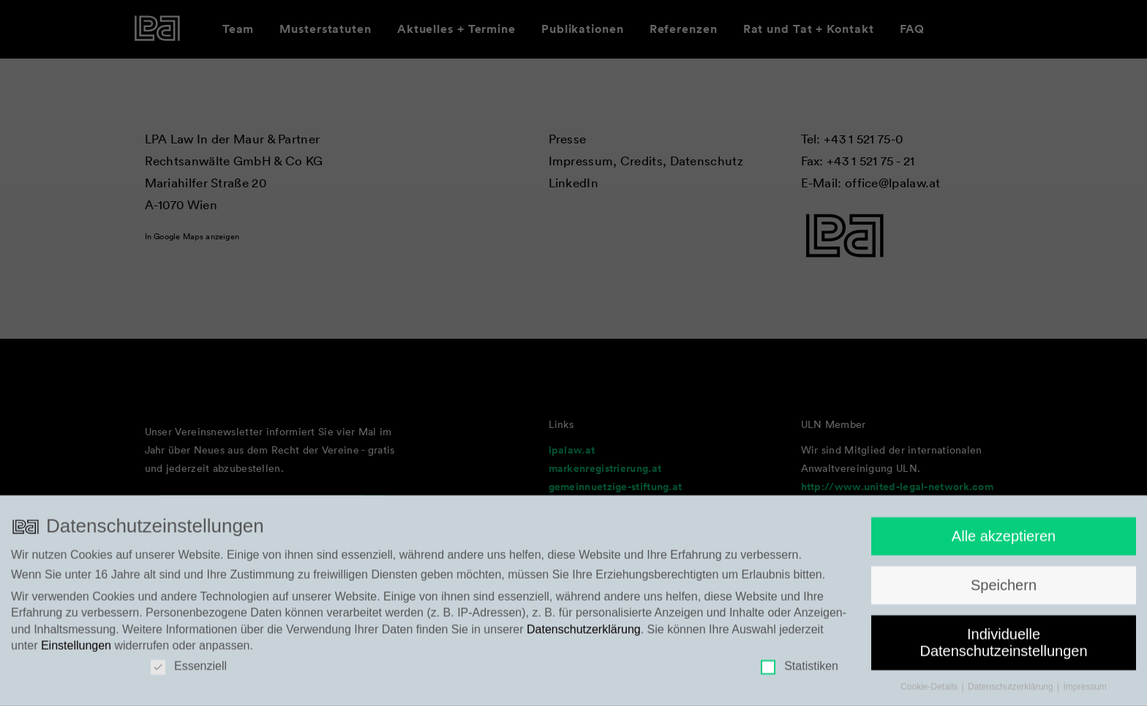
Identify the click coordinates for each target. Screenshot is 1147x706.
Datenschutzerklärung (584, 634)
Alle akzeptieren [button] (1004, 541)
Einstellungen (76, 651)
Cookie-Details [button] (930, 692)
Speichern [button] (1004, 590)
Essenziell (189, 671)
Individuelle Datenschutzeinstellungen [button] (1003, 647)
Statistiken (799, 671)
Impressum (1085, 692)
